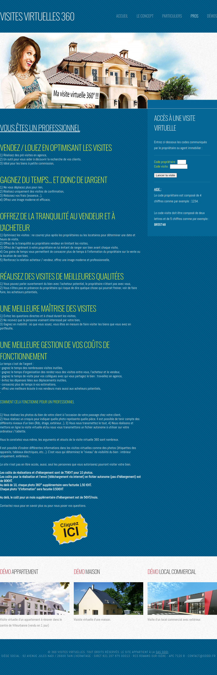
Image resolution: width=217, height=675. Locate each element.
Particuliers (172, 16)
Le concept (145, 16)
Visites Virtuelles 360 (37, 16)
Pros (195, 16)
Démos (212, 16)
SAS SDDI (162, 652)
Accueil (122, 16)
